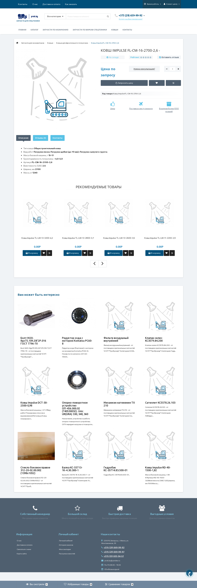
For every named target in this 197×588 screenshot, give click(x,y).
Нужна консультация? (144, 68)
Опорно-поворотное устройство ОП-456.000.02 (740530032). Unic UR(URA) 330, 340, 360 (75, 411)
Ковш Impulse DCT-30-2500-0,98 (34, 407)
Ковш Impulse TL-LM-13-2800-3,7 (78, 238)
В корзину (32, 253)
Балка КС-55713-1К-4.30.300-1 (72, 475)
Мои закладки (65, 558)
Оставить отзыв (170, 57)
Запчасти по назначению (55, 30)
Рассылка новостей (67, 562)
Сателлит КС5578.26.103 (160, 405)
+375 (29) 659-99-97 (112, 560)
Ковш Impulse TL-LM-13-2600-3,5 (119, 238)
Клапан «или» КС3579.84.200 (154, 339)
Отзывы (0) (40, 138)
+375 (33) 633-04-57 (112, 565)
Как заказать (57, 4)
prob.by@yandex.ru (110, 569)
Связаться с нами (24, 558)
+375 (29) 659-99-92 (112, 556)
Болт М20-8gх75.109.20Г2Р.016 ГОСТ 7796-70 (33, 340)
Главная (22, 30)
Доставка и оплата (37, 4)
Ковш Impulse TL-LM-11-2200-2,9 (160, 238)
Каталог (34, 30)
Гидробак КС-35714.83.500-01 (115, 475)
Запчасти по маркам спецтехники (90, 30)
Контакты (72, 4)
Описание (23, 138)
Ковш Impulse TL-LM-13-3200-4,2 (37, 238)
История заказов (66, 554)
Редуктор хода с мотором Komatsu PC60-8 (77, 340)
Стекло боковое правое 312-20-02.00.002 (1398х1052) (35, 476)
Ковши (114, 30)
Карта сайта (22, 562)
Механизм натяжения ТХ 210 (119, 407)
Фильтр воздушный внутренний (116, 339)
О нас (20, 4)
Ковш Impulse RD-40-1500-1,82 (158, 475)
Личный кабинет (66, 549)
